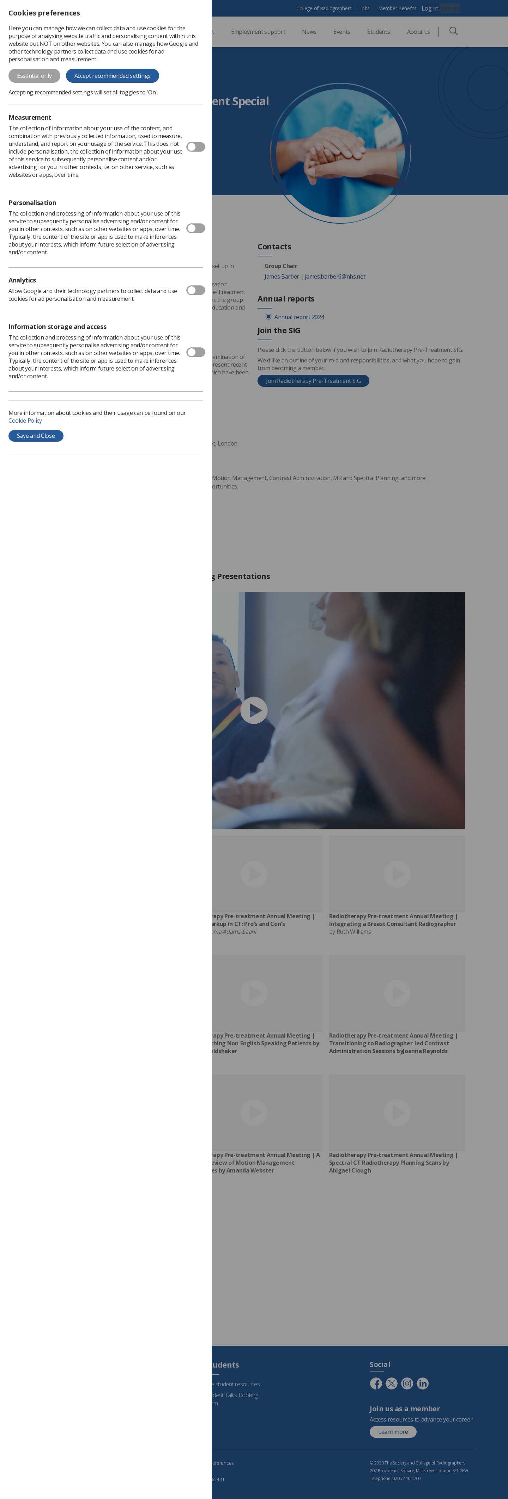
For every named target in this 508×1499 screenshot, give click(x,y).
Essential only (34, 76)
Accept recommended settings (112, 76)
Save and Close (36, 436)
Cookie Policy (25, 420)
